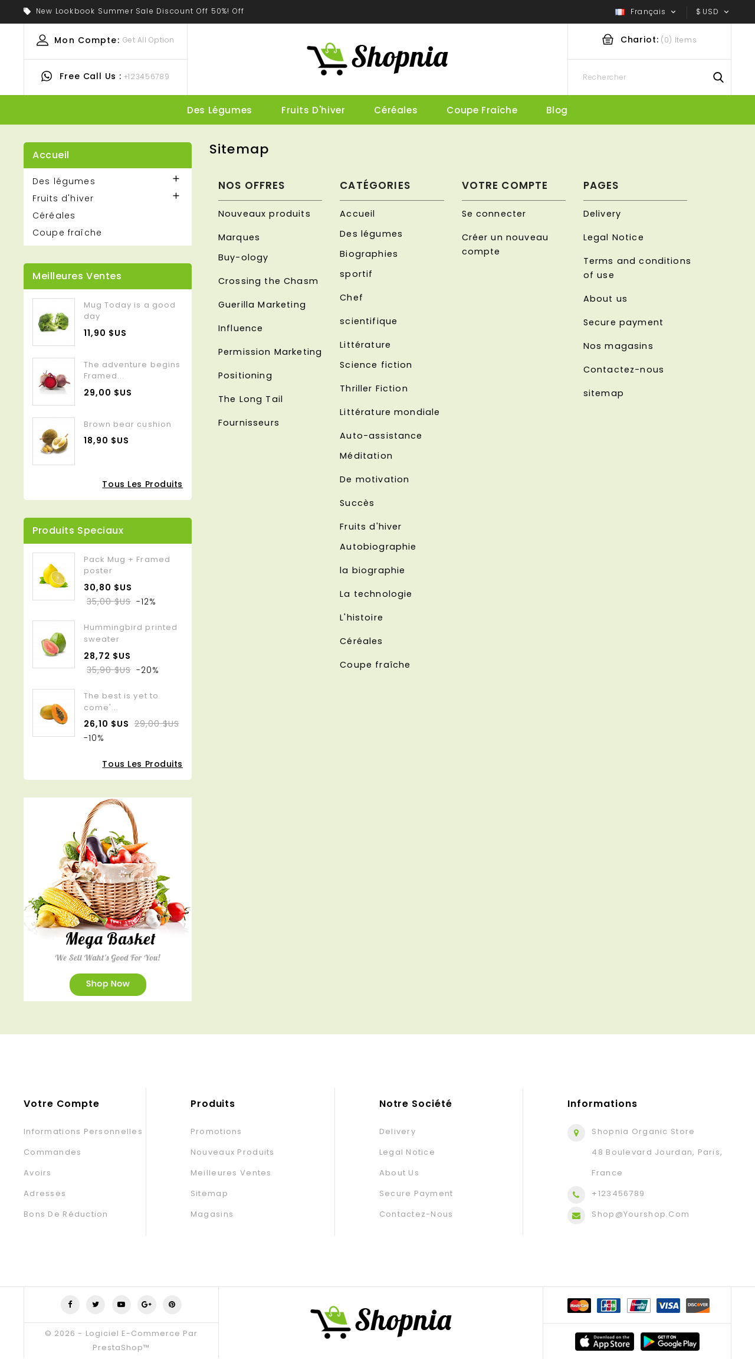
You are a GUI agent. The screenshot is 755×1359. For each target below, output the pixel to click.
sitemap (603, 393)
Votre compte (62, 1103)
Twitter (95, 1304)
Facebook (70, 1304)
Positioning (245, 375)
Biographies (369, 254)
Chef (351, 297)
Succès (357, 503)
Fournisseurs (249, 423)
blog (556, 110)
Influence (240, 328)
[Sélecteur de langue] (646, 12)
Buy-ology (243, 257)
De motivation (374, 479)
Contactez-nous (623, 369)
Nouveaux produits (264, 214)
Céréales (396, 110)
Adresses (45, 1193)
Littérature (365, 345)
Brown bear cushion (128, 424)
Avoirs (38, 1172)
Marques (239, 237)
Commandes (53, 1152)
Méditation (366, 456)
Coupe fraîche (482, 110)
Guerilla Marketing (262, 305)
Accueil (51, 155)
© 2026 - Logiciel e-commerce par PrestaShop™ (121, 1340)
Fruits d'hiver (313, 110)
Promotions (216, 1131)
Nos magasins (618, 346)
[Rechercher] (649, 77)
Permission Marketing (270, 352)
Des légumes (219, 110)
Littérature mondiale (390, 412)
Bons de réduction (66, 1214)
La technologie (376, 594)
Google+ (146, 1304)
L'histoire (361, 617)
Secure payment (623, 322)
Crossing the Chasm (268, 281)
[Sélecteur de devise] (713, 12)
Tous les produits (142, 484)
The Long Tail (250, 399)
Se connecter (494, 214)
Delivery (602, 214)
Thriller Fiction (374, 388)
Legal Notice (613, 237)
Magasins (212, 1214)
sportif (356, 274)
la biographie (372, 570)
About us (605, 299)
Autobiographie (378, 547)
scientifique (369, 321)
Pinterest (172, 1304)
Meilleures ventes (231, 1172)
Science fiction (376, 365)
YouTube (121, 1304)
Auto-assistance (381, 436)
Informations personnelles (83, 1131)
